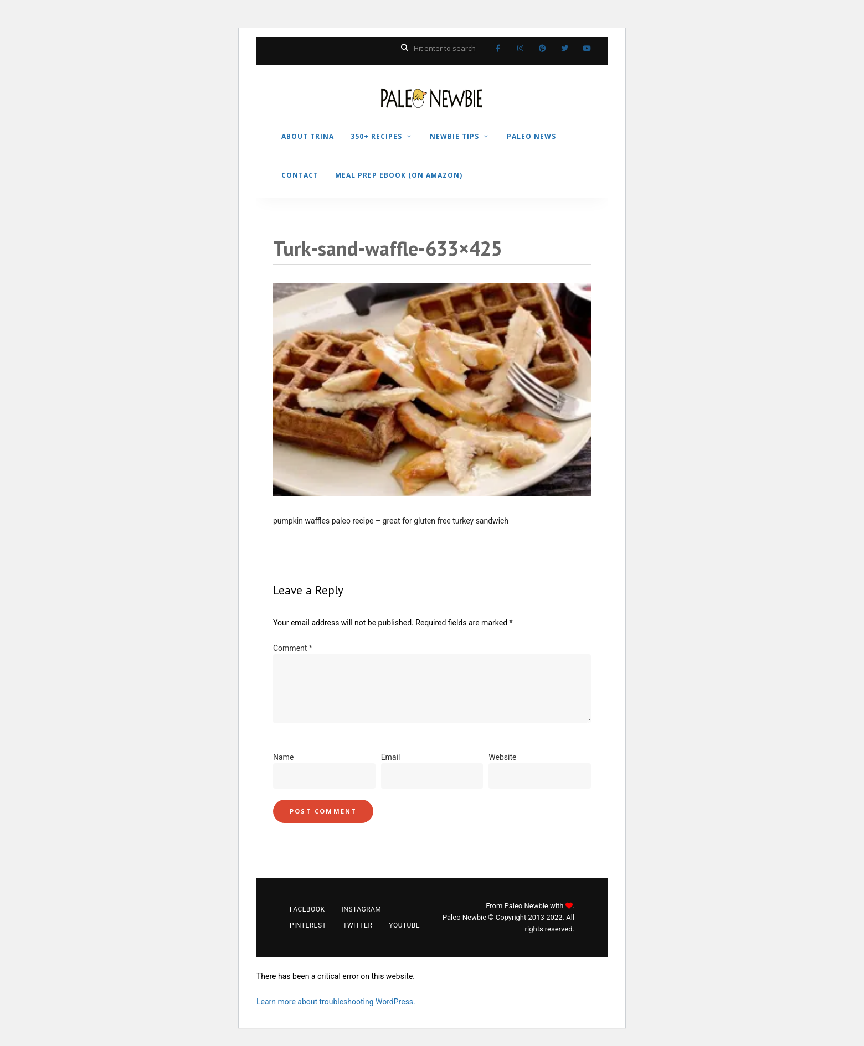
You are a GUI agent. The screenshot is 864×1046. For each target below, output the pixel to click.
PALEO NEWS (531, 136)
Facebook (498, 48)
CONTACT (299, 175)
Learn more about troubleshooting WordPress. (335, 1001)
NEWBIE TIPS (454, 136)
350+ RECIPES (376, 136)
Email (390, 757)
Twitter (564, 48)
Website (502, 757)
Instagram (520, 48)
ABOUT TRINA (307, 136)
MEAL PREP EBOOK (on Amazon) (398, 175)
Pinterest (542, 48)
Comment (292, 648)
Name (283, 757)
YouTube (586, 48)
